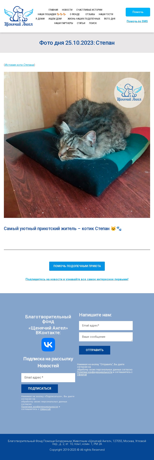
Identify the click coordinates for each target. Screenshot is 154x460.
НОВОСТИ (67, 9)
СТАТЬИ (81, 23)
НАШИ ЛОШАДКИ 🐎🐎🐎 (52, 14)
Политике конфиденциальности (39, 406)
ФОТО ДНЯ (109, 18)
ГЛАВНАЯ (53, 9)
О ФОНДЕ (75, 14)
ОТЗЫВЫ (90, 14)
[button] (138, 12)
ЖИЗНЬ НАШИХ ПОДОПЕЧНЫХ (84, 18)
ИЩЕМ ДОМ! (55, 18)
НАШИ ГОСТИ (106, 14)
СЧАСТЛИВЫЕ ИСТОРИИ (89, 9)
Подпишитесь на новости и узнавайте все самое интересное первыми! (77, 279)
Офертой (45, 409)
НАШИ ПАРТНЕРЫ (63, 23)
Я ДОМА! (40, 18)
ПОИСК (93, 23)
